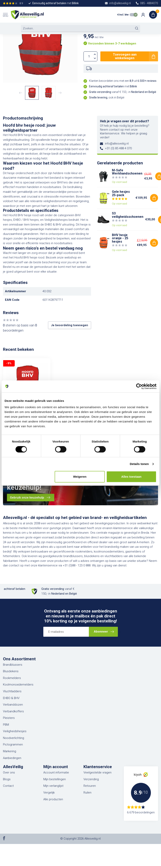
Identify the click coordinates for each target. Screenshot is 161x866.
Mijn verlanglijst (53, 786)
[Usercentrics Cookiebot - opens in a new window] (139, 386)
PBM (6, 724)
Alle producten (53, 799)
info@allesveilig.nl (117, 143)
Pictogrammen (13, 744)
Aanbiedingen (12, 758)
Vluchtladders (12, 691)
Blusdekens (10, 671)
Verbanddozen (13, 704)
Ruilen (87, 792)
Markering (9, 751)
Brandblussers (12, 664)
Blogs (7, 779)
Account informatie (56, 772)
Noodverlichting (13, 738)
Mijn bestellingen (54, 779)
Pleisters (9, 718)
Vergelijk (49, 792)
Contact (8, 786)
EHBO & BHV (11, 698)
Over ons (9, 772)
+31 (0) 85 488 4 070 (118, 148)
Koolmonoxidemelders (18, 684)
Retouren (89, 786)
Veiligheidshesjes (14, 731)
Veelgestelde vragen (97, 772)
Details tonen (139, 464)
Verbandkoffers (13, 711)
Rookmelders (12, 678)
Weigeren (79, 476)
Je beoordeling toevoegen (69, 325)
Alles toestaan (131, 476)
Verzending (91, 779)
